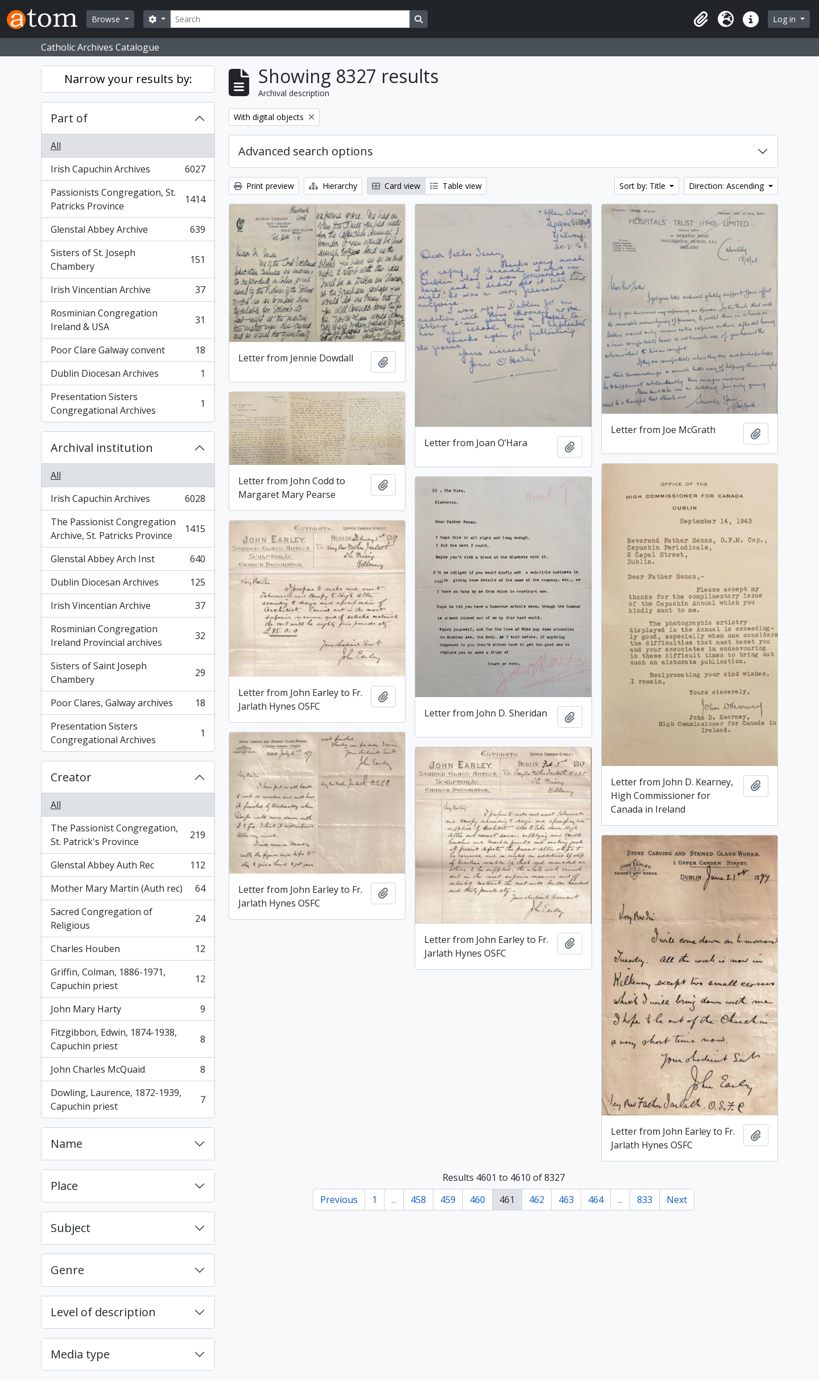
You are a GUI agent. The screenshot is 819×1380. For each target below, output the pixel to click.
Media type (80, 1354)
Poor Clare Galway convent (127, 352)
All (56, 145)
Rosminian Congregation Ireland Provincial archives (127, 636)
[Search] (290, 19)
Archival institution (102, 447)
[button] (700, 19)
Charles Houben (127, 951)
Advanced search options (305, 151)
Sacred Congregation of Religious (127, 918)
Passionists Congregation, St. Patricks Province (127, 199)
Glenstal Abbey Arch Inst (127, 561)
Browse (107, 19)
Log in (785, 19)
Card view (396, 185)
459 (448, 1199)
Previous (339, 1199)
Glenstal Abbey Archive (127, 232)
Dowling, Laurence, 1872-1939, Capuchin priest (127, 1099)
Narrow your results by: (128, 78)
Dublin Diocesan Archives (127, 375)
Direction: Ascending (727, 185)
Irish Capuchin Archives (127, 171)
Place (64, 1185)
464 (595, 1199)
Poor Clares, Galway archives (127, 705)
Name (66, 1143)
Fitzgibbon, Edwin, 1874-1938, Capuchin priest (127, 1039)
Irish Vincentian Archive (127, 292)
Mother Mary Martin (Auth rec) (127, 890)
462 (536, 1199)
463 (566, 1199)
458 (418, 1199)
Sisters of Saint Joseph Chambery (127, 673)
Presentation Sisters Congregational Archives (127, 403)
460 (477, 1199)
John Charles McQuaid (127, 1071)
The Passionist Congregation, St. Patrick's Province (127, 835)
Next (677, 1199)
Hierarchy (333, 185)
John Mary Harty (127, 1011)
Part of (69, 118)
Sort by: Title (643, 185)
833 (644, 1199)
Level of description (103, 1312)
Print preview (264, 185)
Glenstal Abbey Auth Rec (127, 867)
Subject (70, 1227)
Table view (456, 185)
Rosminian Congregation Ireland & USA (127, 320)
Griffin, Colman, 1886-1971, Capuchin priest (127, 979)
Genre (67, 1270)
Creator (71, 777)
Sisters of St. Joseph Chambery (127, 259)
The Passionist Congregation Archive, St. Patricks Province (127, 529)
